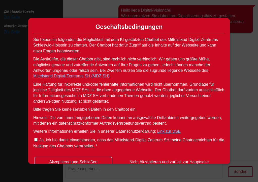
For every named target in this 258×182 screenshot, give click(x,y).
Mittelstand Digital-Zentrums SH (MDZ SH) (71, 76)
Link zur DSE (169, 131)
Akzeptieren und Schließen (73, 162)
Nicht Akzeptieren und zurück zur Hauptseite (169, 162)
